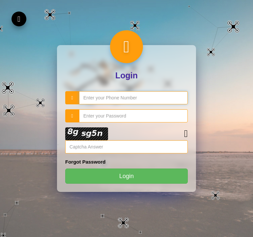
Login (126, 176)
